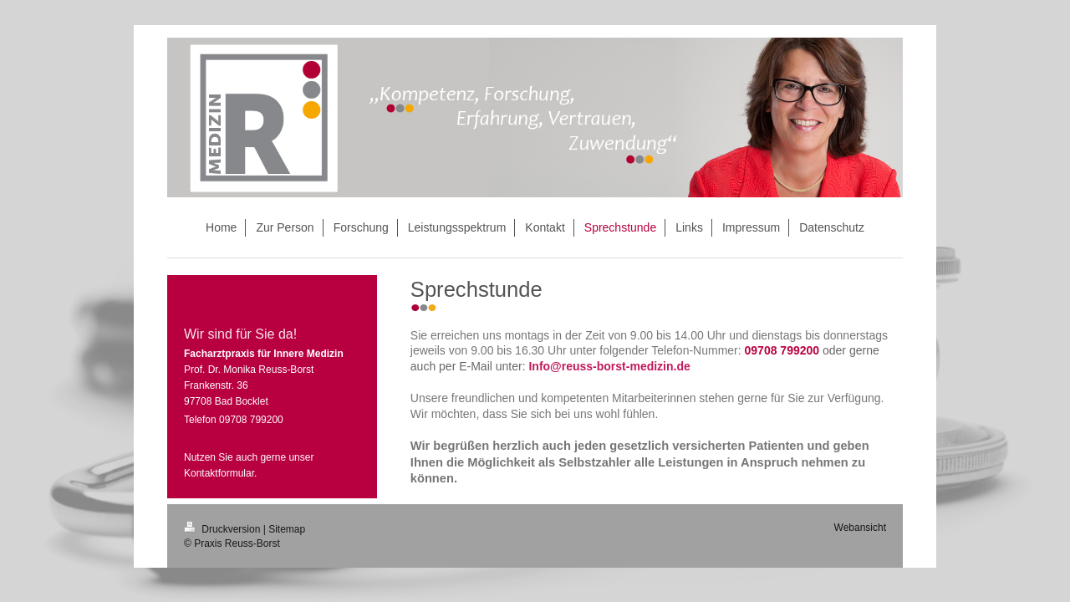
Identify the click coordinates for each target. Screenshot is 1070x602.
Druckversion (223, 529)
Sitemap (286, 529)
